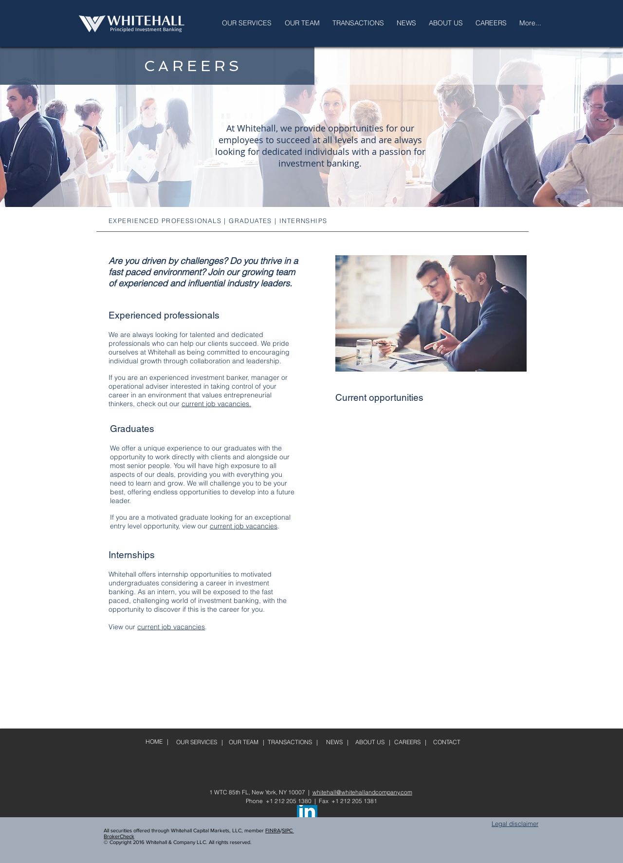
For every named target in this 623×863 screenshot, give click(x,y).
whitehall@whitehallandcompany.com (362, 792)
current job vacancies (243, 526)
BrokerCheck (119, 836)
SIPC (288, 830)
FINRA (272, 830)
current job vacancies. (216, 403)
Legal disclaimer (515, 823)
